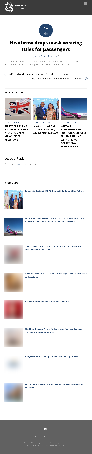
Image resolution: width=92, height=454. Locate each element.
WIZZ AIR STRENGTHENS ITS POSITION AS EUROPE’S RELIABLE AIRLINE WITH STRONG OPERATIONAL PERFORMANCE (73, 136)
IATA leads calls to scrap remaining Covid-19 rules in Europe (39, 74)
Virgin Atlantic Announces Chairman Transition (47, 301)
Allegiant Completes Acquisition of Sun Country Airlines (51, 357)
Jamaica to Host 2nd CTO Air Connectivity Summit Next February (45, 129)
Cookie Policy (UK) (49, 436)
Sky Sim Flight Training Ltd (41, 443)
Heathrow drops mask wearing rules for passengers (46, 46)
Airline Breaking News (44, 56)
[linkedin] (45, 429)
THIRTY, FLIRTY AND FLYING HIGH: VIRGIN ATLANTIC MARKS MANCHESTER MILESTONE (16, 132)
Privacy (36, 436)
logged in (20, 164)
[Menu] (85, 3)
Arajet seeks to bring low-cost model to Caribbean (57, 78)
